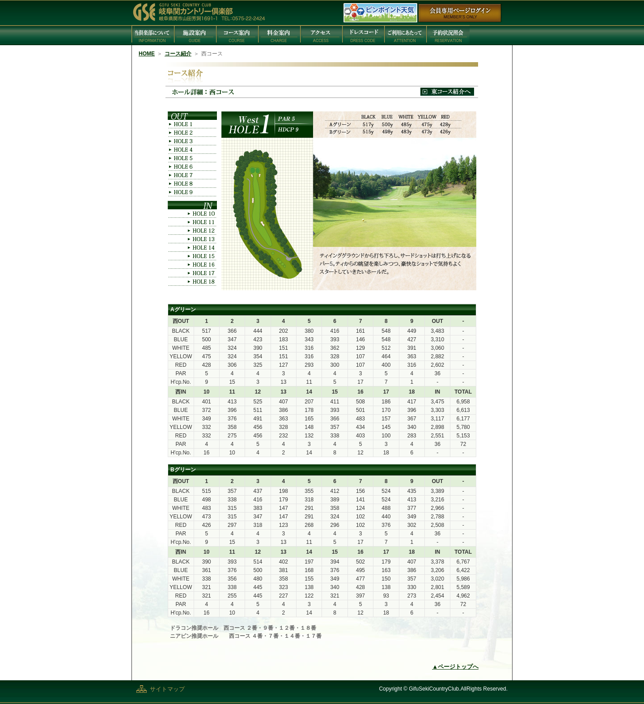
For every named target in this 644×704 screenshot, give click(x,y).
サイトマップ (167, 689)
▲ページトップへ (455, 666)
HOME (147, 54)
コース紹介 (178, 54)
